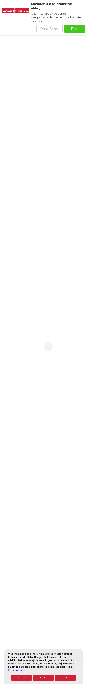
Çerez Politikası (16, 670)
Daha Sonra (49, 29)
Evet (75, 29)
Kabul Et (21, 677)
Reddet (43, 677)
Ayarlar (65, 677)
